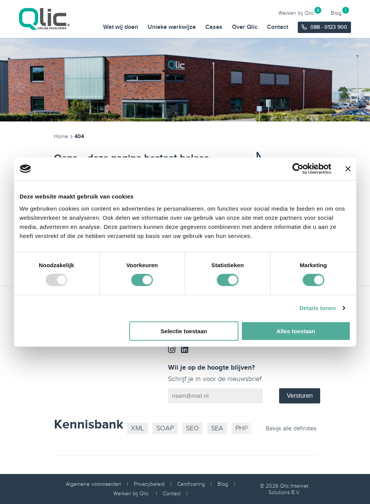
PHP (241, 428)
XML (137, 428)
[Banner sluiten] (348, 169)
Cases (213, 27)
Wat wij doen (120, 27)
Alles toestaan (295, 331)
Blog (336, 12)
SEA (217, 428)
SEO (192, 428)
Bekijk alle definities (291, 428)
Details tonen (318, 308)
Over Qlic (244, 27)
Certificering (191, 484)
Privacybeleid (149, 484)
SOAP (165, 428)
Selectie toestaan (183, 331)
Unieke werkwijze (172, 27)
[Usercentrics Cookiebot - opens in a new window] (298, 169)
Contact (277, 27)
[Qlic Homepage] (45, 19)
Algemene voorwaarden (93, 484)
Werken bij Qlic (296, 12)
